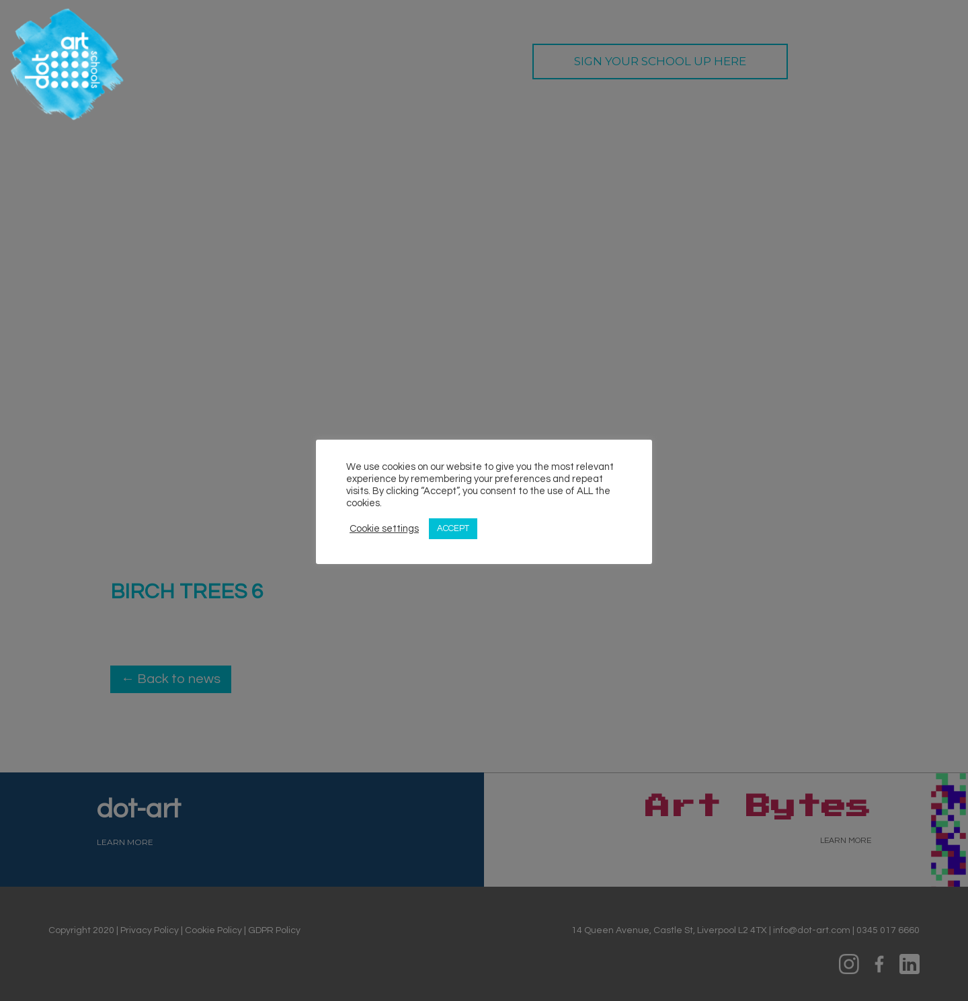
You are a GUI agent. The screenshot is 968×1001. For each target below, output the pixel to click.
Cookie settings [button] (384, 529)
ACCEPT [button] (453, 528)
